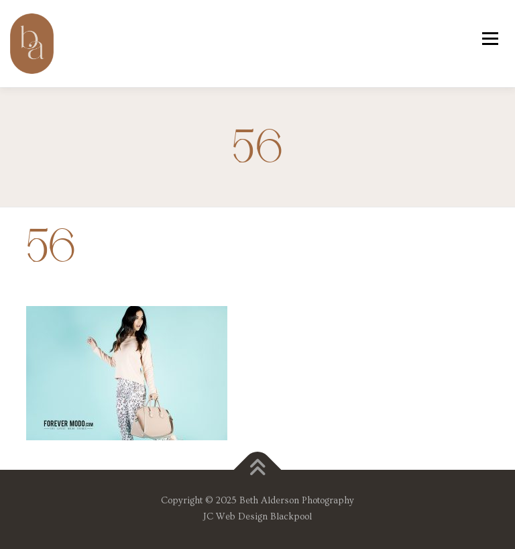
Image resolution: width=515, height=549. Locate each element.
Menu (490, 38)
